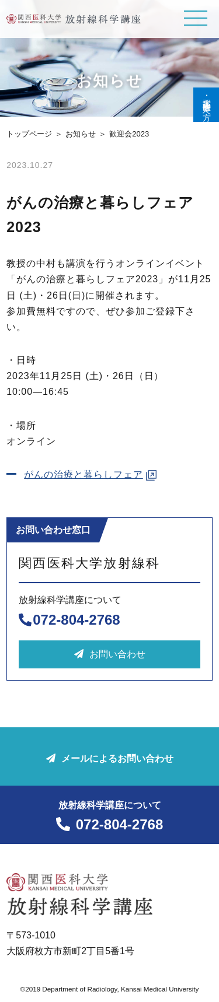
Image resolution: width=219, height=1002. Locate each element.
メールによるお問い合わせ (109, 758)
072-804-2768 (69, 620)
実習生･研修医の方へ (206, 104)
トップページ (29, 133)
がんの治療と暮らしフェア (83, 474)
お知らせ (80, 133)
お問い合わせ (109, 654)
